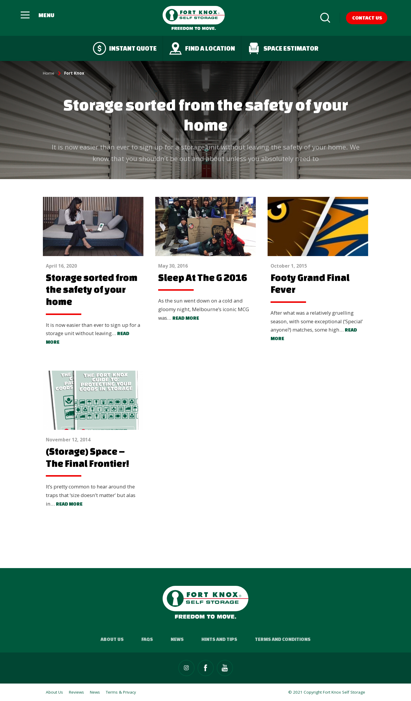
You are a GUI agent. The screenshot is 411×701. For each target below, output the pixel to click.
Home (48, 73)
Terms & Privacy (121, 692)
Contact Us (367, 17)
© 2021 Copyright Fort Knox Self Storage (326, 692)
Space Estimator (282, 48)
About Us (112, 639)
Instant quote (125, 48)
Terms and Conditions (282, 639)
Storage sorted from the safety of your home (91, 289)
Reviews (76, 692)
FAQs (147, 639)
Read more (185, 318)
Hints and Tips (219, 639)
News (177, 639)
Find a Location (202, 48)
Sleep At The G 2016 (202, 277)
